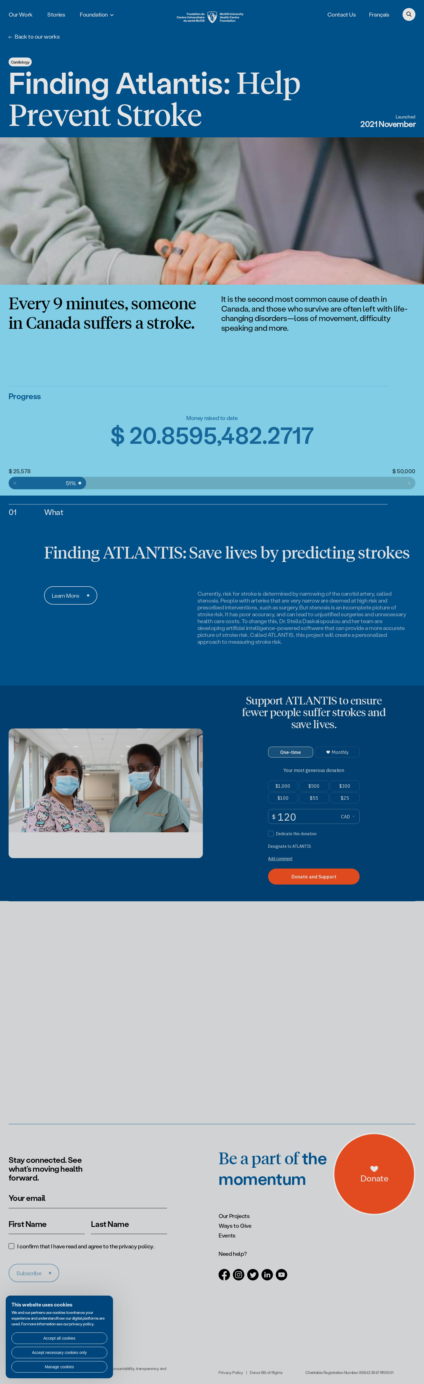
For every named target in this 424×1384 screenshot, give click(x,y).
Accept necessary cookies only (59, 1352)
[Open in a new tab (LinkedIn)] (267, 1277)
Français (379, 14)
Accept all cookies (59, 1338)
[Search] (409, 14)
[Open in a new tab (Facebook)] (224, 1277)
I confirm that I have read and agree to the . (85, 1246)
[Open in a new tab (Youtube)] (281, 1277)
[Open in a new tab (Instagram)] (238, 1277)
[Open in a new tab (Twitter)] (253, 1277)
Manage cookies (59, 1367)
